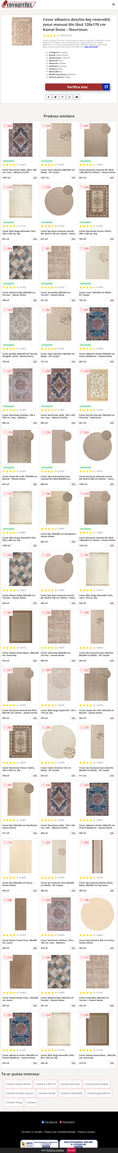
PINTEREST (67, 1122)
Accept (71, 1150)
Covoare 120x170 (45, 1084)
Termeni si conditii (31, 1132)
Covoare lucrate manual (19, 1093)
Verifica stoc (88, 86)
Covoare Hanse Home (18, 1084)
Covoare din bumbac (96, 1084)
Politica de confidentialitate (60, 1132)
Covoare (31, 1102)
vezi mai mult (91, 46)
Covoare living (14, 1102)
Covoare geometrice (98, 1093)
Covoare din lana (70, 1084)
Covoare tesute (46, 1093)
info (35, 177)
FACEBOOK (49, 1122)
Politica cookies (86, 1132)
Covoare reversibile (71, 1093)
